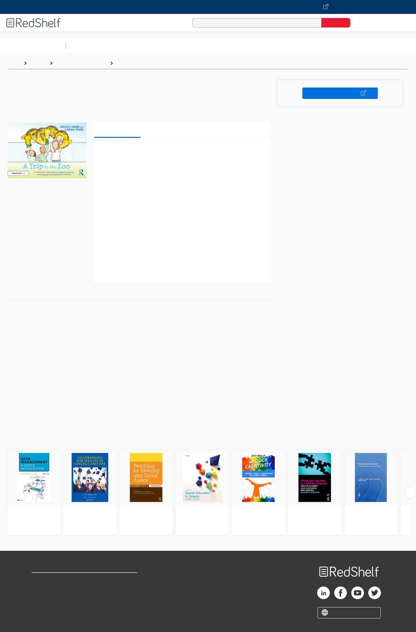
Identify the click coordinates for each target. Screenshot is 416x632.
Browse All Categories (33, 45)
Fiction (356, 45)
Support (41, 590)
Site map (42, 611)
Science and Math (123, 45)
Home (14, 63)
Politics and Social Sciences (311, 45)
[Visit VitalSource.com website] (208, 7)
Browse (38, 63)
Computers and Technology (180, 45)
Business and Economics (245, 45)
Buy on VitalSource (340, 93)
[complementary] (208, 481)
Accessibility (117, 601)
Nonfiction (382, 45)
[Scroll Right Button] (409, 493)
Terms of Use (118, 580)
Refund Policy (118, 590)
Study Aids (85, 45)
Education (127, 63)
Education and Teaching (81, 63)
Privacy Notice (49, 601)
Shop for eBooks (52, 580)
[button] (183, 152)
